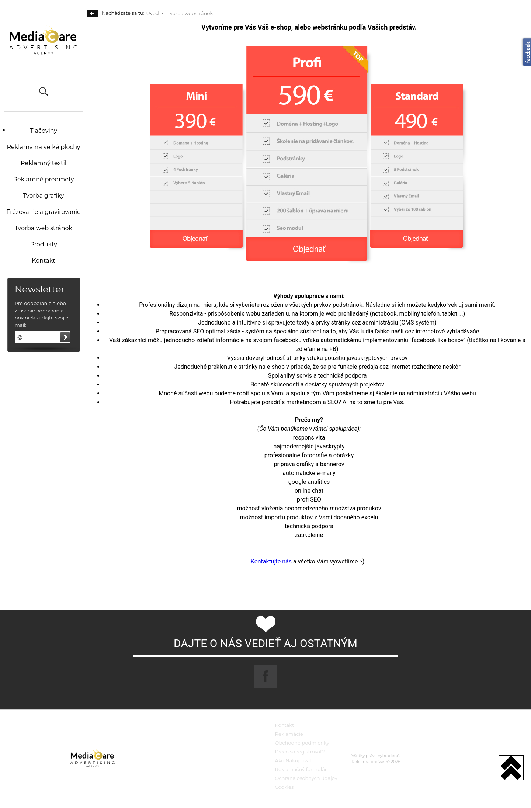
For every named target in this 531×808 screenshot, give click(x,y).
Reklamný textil (43, 163)
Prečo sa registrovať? (300, 752)
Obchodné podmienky (302, 743)
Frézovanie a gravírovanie (43, 211)
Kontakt (43, 260)
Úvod (152, 13)
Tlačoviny (43, 130)
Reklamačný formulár (301, 769)
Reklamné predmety (43, 179)
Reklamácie (289, 734)
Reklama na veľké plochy (43, 146)
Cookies (284, 787)
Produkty (43, 244)
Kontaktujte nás (271, 561)
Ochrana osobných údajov (306, 778)
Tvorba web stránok (43, 228)
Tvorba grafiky (43, 195)
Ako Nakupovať (293, 760)
